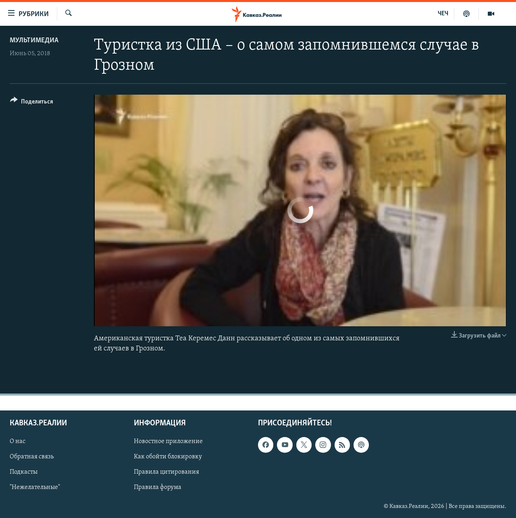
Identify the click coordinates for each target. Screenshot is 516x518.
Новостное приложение (168, 442)
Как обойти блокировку (168, 457)
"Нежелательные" (35, 488)
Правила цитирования (166, 472)
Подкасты (23, 472)
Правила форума (157, 488)
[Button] (31, 103)
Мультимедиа (34, 40)
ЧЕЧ (443, 13)
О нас (17, 442)
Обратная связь (32, 457)
